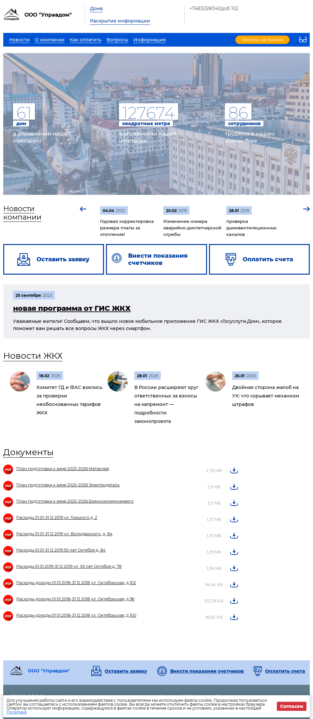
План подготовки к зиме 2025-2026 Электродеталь (68, 484)
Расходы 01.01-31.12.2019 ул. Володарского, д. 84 (64, 533)
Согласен (291, 706)
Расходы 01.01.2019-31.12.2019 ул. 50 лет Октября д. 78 (69, 566)
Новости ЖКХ (33, 356)
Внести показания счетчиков (207, 671)
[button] (83, 209)
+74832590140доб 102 (213, 8)
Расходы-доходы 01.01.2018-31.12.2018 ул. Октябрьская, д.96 (75, 599)
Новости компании (22, 213)
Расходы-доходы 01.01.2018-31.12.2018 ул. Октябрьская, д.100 (76, 615)
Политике (17, 712)
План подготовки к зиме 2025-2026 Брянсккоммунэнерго (75, 501)
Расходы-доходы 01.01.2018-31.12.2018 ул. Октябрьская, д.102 (76, 582)
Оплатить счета (285, 671)
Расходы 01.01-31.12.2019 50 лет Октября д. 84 (61, 550)
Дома (96, 8)
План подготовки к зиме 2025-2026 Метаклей (62, 468)
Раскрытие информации (120, 21)
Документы (28, 452)
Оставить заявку (126, 671)
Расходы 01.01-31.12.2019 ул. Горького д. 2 (56, 517)
